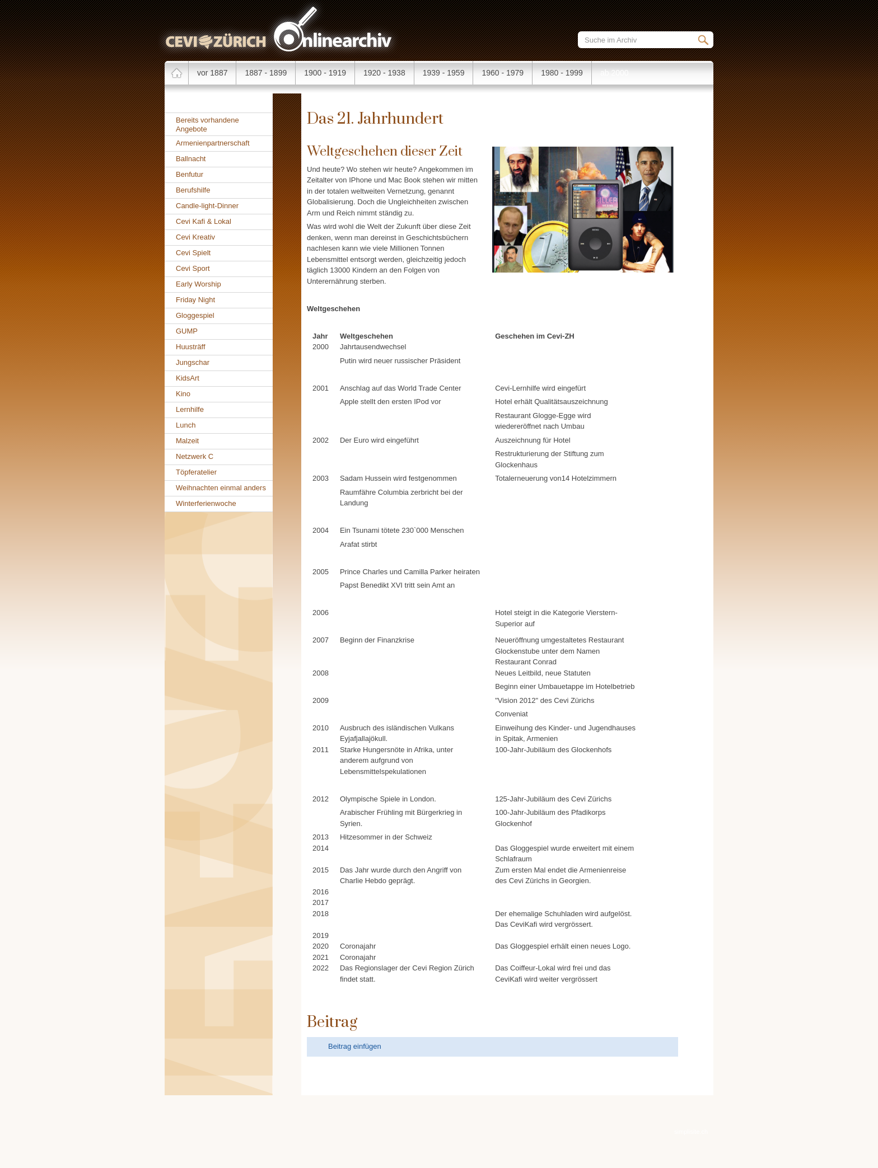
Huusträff (191, 347)
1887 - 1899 (266, 72)
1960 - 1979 (503, 72)
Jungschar (192, 362)
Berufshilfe (193, 190)
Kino (183, 394)
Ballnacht (191, 158)
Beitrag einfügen (354, 1046)
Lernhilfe (190, 409)
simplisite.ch (691, 1131)
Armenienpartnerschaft (213, 143)
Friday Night (195, 299)
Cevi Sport (193, 268)
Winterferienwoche (206, 503)
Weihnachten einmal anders (221, 488)
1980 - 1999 (562, 72)
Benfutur (189, 174)
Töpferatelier (196, 472)
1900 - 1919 (325, 72)
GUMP (187, 331)
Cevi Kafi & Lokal (203, 221)
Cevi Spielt (193, 252)
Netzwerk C (194, 456)
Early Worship (198, 284)
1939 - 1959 (444, 72)
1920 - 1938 (384, 72)
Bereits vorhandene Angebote (207, 124)
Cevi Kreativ (195, 237)
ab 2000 (614, 72)
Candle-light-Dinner (207, 205)
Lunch (185, 425)
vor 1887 (212, 72)
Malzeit (187, 441)
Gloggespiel (195, 315)
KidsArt (187, 378)
